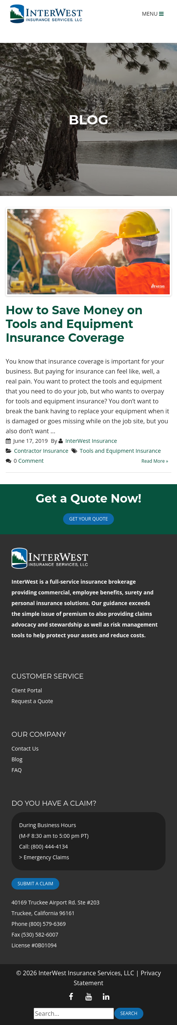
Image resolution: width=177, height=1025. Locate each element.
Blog (17, 759)
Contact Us (25, 748)
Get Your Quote (88, 519)
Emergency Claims (46, 857)
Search (129, 1013)
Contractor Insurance (41, 450)
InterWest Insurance (91, 440)
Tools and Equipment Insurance (120, 450)
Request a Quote (32, 701)
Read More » (154, 461)
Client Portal (26, 690)
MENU (153, 13)
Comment (31, 460)
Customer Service (47, 676)
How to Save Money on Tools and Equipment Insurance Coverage (74, 324)
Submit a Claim (35, 883)
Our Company (38, 734)
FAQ (16, 770)
